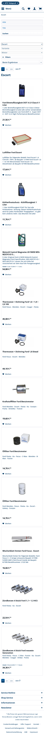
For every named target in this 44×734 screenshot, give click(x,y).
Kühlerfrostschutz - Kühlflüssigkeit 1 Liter (19, 203)
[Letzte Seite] (11, 69)
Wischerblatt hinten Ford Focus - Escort (20, 551)
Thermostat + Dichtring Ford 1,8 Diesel (20, 352)
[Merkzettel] (28, 8)
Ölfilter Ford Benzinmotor (14, 451)
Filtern (6, 57)
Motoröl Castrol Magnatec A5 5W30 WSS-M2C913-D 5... (21, 253)
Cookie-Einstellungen (10, 724)
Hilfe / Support (26, 724)
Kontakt (36, 724)
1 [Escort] (2, 69)
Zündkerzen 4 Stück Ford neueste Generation (18, 651)
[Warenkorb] (40, 8)
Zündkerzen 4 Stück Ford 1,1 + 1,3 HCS (20, 600)
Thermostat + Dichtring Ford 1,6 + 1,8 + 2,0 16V (20, 303)
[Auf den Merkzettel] (6, 125)
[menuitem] (6, 8)
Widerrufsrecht (32, 728)
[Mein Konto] (34, 8)
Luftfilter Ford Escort (12, 152)
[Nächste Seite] (7, 69)
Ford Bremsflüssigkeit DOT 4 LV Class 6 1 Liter (21, 104)
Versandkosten (7, 717)
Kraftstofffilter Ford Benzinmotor (18, 401)
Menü (6, 8)
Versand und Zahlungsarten (14, 728)
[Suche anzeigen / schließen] (23, 8)
